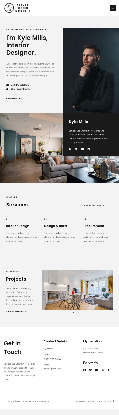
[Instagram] (102, 375)
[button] (45, 295)
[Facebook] (84, 375)
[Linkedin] (108, 375)
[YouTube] (96, 375)
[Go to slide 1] (73, 317)
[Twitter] (90, 375)
